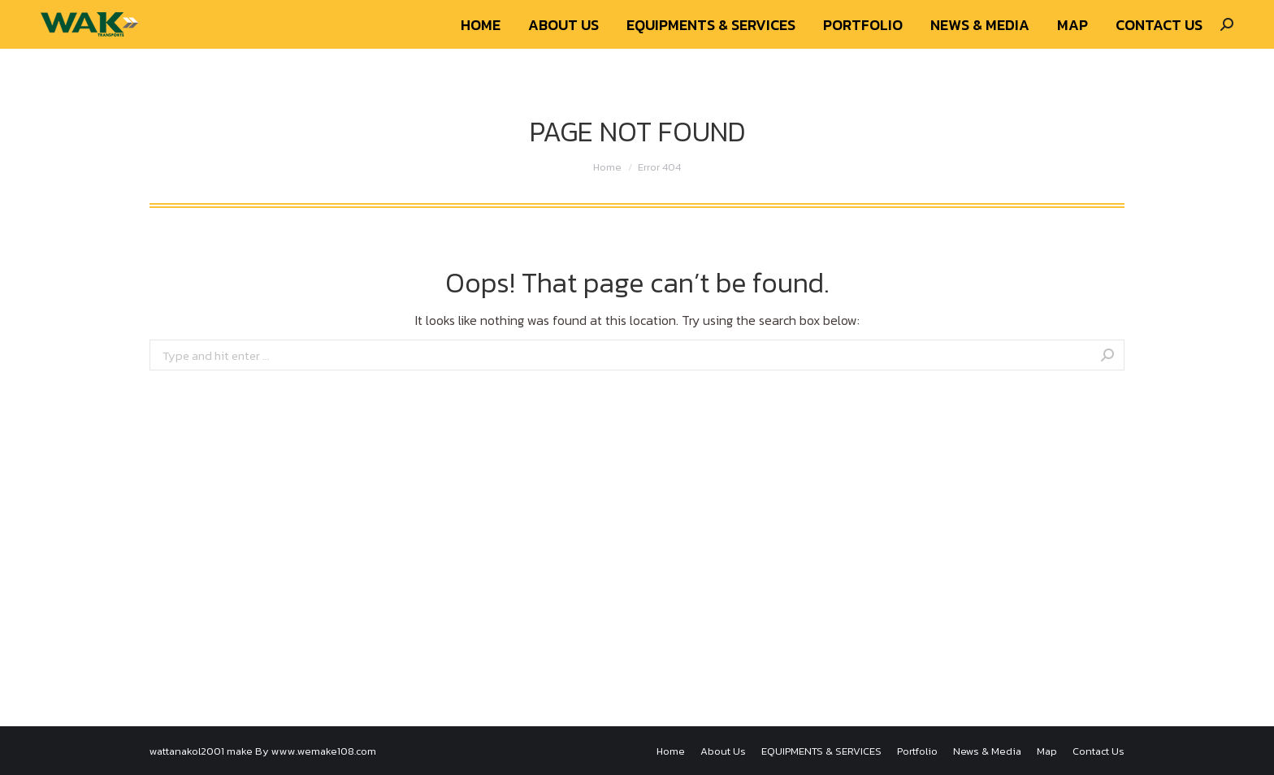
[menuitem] (480, 57)
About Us (1030, 15)
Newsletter (1096, 15)
